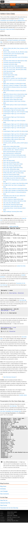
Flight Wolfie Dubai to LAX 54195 (11, 96)
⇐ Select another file (13, 226)
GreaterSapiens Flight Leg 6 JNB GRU (12, 125)
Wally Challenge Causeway (9, 211)
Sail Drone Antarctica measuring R (11, 176)
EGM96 (23, 275)
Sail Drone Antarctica (8, 174)
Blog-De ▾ (7, 4)
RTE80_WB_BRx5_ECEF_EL (10, 172)
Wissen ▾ (23, 4)
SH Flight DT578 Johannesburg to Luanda (13, 179)
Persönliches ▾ (16, 7)
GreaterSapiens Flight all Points (10, 110)
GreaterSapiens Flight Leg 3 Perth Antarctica (14, 117)
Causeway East (7, 55)
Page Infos (9, 515)
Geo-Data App (22, 300)
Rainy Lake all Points (8, 162)
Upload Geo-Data (21, 265)
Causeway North (7, 64)
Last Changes (4, 491)
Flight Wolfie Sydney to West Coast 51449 (13, 104)
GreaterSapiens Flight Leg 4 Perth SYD (12, 120)
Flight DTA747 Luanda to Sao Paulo (11, 78)
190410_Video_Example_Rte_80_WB (12, 51)
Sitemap (15, 515)
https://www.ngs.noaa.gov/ (10, 377)
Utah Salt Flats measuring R (10, 204)
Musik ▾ (17, 4)
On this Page (4, 497)
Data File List (3, 500)
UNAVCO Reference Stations (10, 199)
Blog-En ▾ (13, 4)
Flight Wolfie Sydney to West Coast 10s (12, 101)
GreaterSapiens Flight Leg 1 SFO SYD (12, 111)
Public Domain (10, 513)
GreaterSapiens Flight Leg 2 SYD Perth (12, 113)
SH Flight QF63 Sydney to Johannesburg (13, 192)
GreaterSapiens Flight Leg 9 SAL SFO (12, 134)
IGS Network (6, 141)
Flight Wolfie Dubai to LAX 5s (10, 97)
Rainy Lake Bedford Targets (10, 164)
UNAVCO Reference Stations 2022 (11, 201)
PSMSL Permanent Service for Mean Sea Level (14, 157)
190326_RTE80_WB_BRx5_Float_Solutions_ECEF (15, 48)
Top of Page (10, 519)
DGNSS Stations (7, 74)
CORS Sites (6, 71)
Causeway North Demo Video (10, 66)
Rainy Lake (6, 160)
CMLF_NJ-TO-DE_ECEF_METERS (11, 69)
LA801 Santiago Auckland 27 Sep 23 (12, 148)
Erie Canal (5, 76)
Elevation (3, 276)
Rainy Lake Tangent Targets (10, 167)
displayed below (21, 20)
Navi (2, 1)
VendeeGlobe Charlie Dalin (9, 206)
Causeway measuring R (9, 62)
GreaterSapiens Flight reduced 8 (11, 139)
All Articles (3, 488)
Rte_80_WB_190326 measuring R (11, 171)
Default (5, 73)
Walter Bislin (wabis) (12, 512)
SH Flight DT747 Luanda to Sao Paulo (12, 183)
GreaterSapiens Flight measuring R (11, 135)
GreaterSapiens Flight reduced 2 (11, 137)
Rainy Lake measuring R (9, 165)
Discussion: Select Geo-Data (7, 29)
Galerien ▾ (9, 7)
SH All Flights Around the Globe (10, 178)
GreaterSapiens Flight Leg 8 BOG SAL (12, 131)
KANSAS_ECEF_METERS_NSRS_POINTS (13, 142)
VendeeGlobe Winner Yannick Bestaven (12, 208)
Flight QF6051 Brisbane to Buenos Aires (13, 90)
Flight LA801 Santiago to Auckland (11, 83)
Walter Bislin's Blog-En (7, 9)
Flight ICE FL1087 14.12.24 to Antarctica (13, 80)
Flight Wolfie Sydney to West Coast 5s (12, 108)
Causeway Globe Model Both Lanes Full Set (13, 57)
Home (2, 4)
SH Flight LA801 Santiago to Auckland (12, 190)
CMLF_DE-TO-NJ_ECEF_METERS (11, 67)
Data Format (3, 505)
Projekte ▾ (3, 7)
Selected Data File (5, 502)
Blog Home (3, 486)
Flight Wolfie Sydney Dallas (9, 99)
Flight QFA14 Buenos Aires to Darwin (12, 94)
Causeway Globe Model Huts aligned (12, 60)
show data (5, 50)
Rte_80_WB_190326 (8, 169)
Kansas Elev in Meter (8, 146)
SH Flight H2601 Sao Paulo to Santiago (12, 185)
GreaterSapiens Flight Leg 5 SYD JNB (12, 124)
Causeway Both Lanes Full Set (10, 53)
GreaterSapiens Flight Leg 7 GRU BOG (12, 127)
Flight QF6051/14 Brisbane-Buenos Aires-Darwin (15, 87)
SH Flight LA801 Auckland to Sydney (12, 188)
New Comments (4, 493)
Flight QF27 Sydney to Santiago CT (11, 85)
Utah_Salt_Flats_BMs (8, 202)
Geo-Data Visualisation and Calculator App (10, 411)
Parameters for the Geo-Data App (9, 507)
